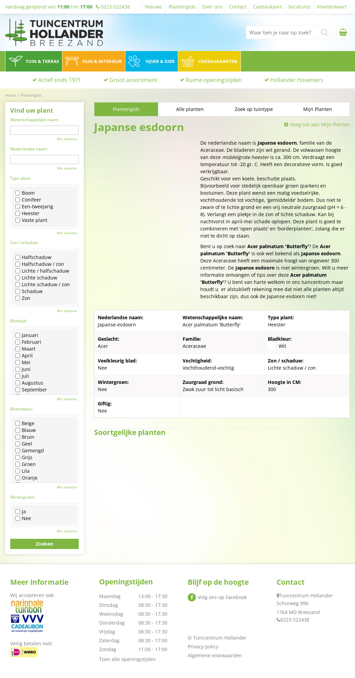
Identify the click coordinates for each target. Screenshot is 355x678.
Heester (27, 213)
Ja (20, 511)
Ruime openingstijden (214, 80)
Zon (22, 298)
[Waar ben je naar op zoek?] (288, 32)
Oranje (26, 477)
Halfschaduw (33, 257)
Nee (23, 518)
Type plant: (20, 178)
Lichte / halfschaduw (42, 271)
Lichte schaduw (36, 277)
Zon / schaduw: (24, 242)
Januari (26, 335)
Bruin (24, 437)
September (31, 389)
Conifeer (28, 199)
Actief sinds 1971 (59, 80)
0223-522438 (294, 619)
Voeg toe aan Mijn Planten (320, 124)
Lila (22, 471)
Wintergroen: (22, 497)
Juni (23, 369)
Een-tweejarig (34, 206)
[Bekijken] (343, 32)
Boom (25, 193)
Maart (25, 348)
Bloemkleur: (21, 409)
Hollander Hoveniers (296, 80)
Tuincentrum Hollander (306, 595)
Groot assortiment (133, 80)
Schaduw (29, 291)
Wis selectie (67, 138)
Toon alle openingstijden (127, 659)
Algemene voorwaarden (215, 655)
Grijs (23, 457)
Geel (23, 443)
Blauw (25, 430)
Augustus (29, 383)
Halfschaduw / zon (39, 264)
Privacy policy (203, 646)
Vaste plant (31, 220)
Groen (25, 464)
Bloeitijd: (18, 321)
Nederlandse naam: (29, 149)
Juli (22, 376)
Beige (24, 423)
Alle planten (190, 109)
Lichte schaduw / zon (42, 284)
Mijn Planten (317, 109)
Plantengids (126, 109)
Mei (22, 362)
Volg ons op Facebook (222, 597)
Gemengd (29, 450)
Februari (28, 342)
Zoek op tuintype (254, 109)
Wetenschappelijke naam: (34, 120)
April (24, 355)
